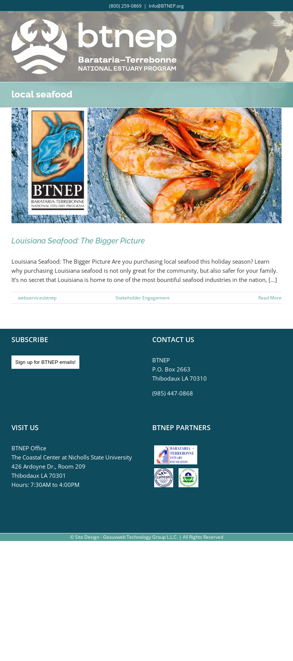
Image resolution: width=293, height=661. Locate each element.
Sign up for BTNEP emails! (45, 362)
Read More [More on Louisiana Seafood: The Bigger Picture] (270, 297)
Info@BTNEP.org (166, 6)
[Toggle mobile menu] (278, 23)
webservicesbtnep (37, 297)
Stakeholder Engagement (142, 297)
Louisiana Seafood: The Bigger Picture (78, 240)
